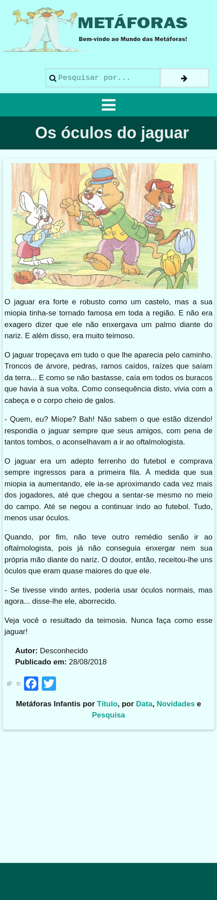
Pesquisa (108, 715)
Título (107, 704)
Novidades (176, 704)
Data (144, 704)
